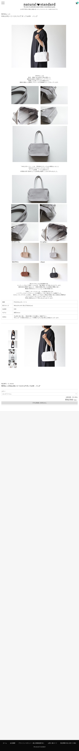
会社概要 (12, 743)
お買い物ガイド (52, 743)
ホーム (5, 743)
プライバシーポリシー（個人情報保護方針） (31, 743)
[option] (12, 335)
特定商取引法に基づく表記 (68, 743)
